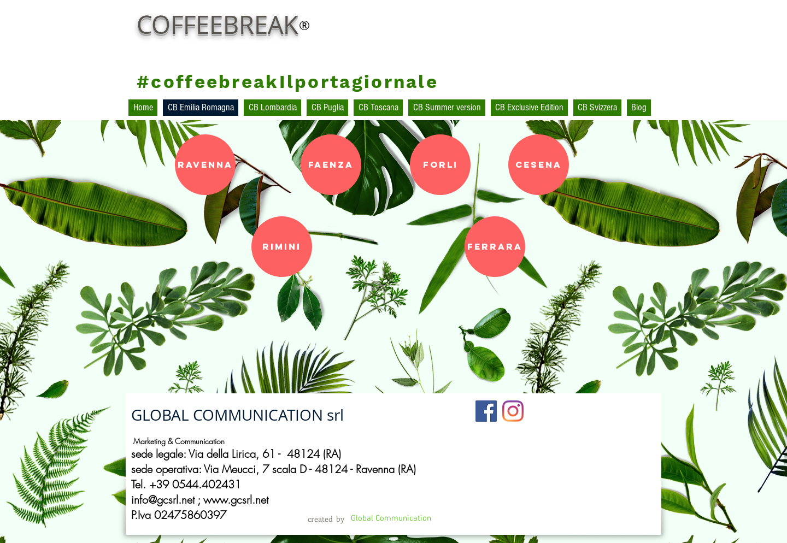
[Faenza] (331, 164)
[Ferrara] (495, 246)
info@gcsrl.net (163, 499)
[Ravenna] (205, 164)
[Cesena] (538, 164)
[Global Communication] (390, 519)
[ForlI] (440, 164)
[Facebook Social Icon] (486, 411)
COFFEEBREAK (217, 24)
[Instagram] (513, 411)
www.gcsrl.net (235, 499)
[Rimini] (281, 246)
